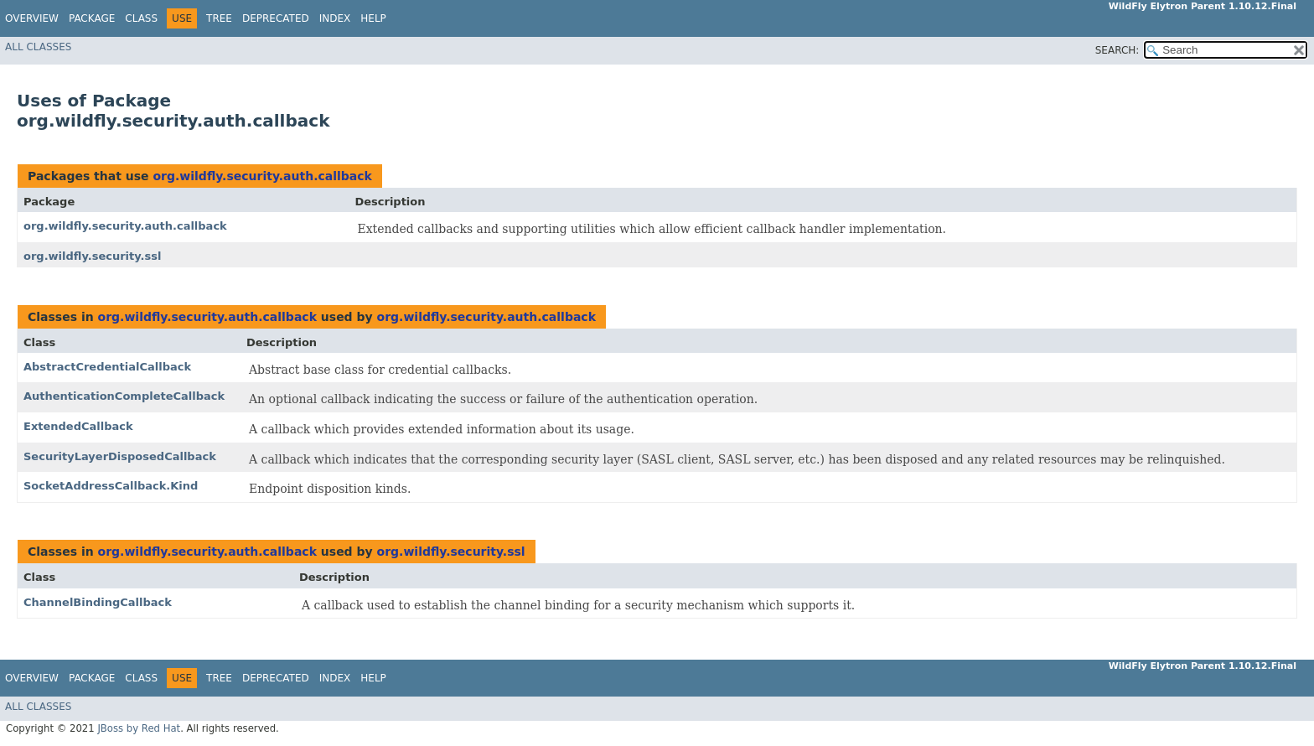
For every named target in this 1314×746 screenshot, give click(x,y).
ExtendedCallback (78, 426)
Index (335, 18)
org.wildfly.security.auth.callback (262, 176)
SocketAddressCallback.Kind (110, 485)
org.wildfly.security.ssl (92, 256)
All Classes (38, 47)
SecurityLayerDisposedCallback (119, 456)
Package (92, 18)
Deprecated (275, 18)
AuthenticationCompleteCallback (124, 396)
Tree (219, 18)
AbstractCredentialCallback (107, 366)
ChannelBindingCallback (97, 602)
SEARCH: (1117, 50)
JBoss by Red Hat (138, 728)
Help (373, 18)
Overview (32, 18)
